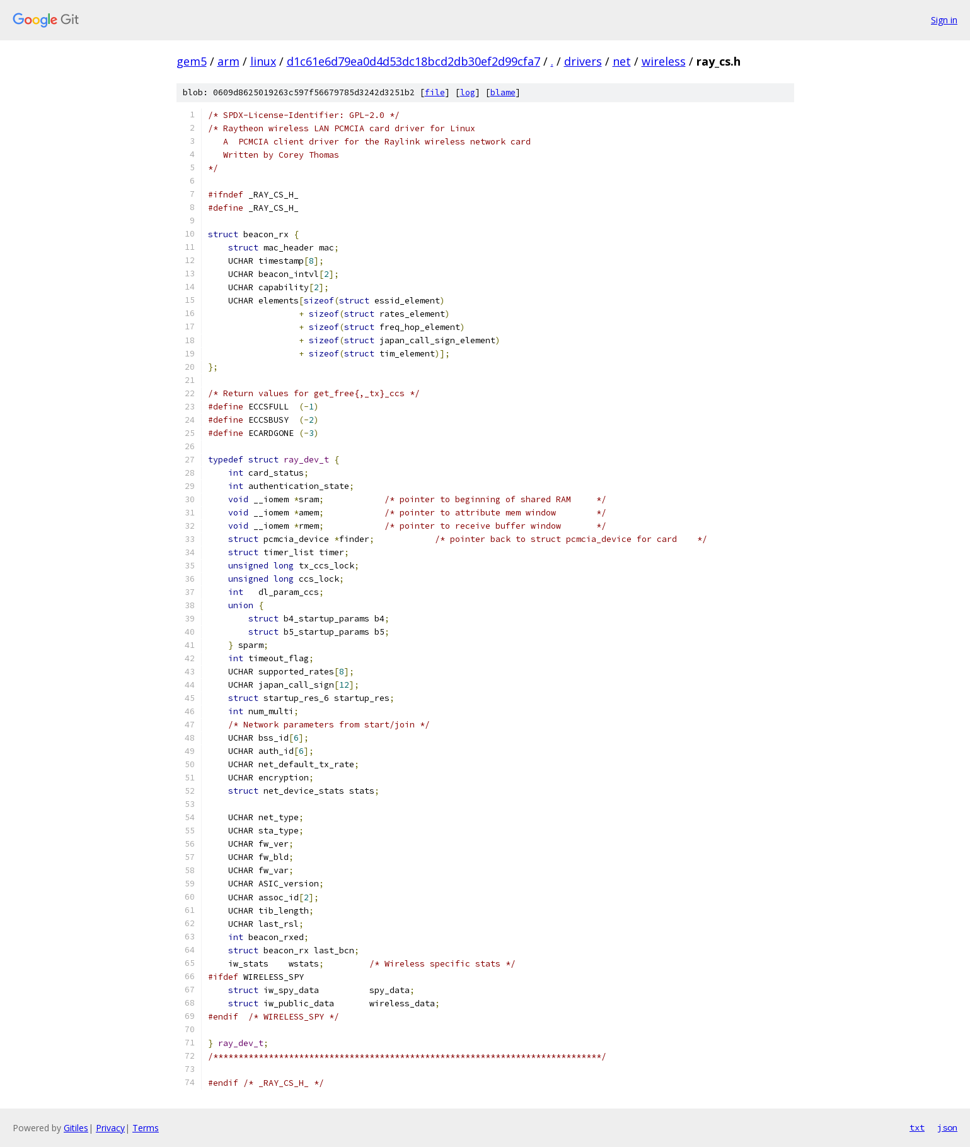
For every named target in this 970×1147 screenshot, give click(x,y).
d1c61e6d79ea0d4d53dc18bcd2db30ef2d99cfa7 (413, 61)
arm (228, 61)
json (947, 1127)
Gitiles (76, 1128)
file (435, 92)
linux (263, 61)
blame (503, 92)
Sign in (944, 20)
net (622, 61)
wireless (664, 61)
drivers (583, 61)
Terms (145, 1128)
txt (917, 1127)
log (467, 92)
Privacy (110, 1128)
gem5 (191, 61)
